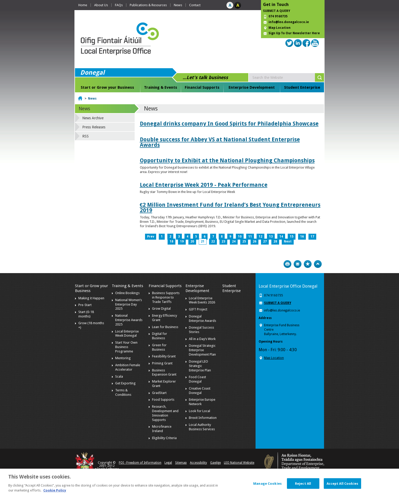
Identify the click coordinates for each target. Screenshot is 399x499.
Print (287, 264)
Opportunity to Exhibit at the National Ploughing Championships (227, 160)
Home (82, 5)
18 (171, 241)
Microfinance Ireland (161, 429)
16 (302, 236)
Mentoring (123, 358)
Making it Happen (91, 298)
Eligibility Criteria (164, 438)
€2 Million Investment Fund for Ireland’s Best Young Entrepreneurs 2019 (230, 207)
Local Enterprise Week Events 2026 (202, 300)
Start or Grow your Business (107, 87)
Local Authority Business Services (202, 427)
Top (318, 264)
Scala (119, 376)
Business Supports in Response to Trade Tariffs (166, 297)
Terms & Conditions (123, 392)
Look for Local (199, 411)
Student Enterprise (302, 87)
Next (288, 241)
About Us (101, 5)
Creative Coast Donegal (199, 390)
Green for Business (159, 347)
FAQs (119, 5)
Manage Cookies (267, 486)
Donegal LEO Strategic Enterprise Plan (200, 365)
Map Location (280, 28)
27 (265, 241)
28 (275, 241)
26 (254, 241)
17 (312, 236)
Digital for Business (159, 336)
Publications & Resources (148, 5)
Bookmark (308, 264)
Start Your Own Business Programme (126, 347)
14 (281, 236)
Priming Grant (162, 363)
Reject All (303, 486)
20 (192, 241)
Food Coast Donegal (197, 379)
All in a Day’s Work (202, 339)
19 (182, 241)
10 (240, 236)
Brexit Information (203, 418)
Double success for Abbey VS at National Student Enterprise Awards (220, 142)
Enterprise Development (252, 87)
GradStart (159, 393)
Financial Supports (202, 87)
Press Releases (93, 127)
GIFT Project (198, 309)
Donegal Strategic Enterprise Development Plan (202, 350)
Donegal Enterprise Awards (202, 318)
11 (250, 236)
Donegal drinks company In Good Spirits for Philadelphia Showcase (229, 123)
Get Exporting (125, 383)
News (178, 5)
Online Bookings (127, 293)
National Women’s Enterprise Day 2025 (128, 304)
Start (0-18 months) (86, 314)
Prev (150, 236)
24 (234, 241)
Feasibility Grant (164, 356)
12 (260, 236)
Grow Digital (161, 308)
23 (223, 241)
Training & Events (160, 87)
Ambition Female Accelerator (127, 367)
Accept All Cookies (342, 486)
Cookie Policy (54, 493)
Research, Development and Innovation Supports (165, 413)
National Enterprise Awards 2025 (128, 320)
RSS (85, 136)
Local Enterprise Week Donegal (127, 333)
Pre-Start (85, 305)
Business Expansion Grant (164, 372)
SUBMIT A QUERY (276, 11)
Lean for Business (165, 327)
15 (291, 236)
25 (244, 241)
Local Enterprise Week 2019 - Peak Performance (203, 185)
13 (271, 236)
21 (202, 241)
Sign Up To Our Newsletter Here (294, 33)
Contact (195, 5)
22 (213, 241)
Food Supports (163, 399)
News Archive (93, 118)
